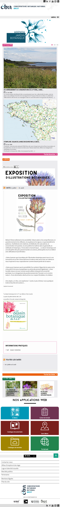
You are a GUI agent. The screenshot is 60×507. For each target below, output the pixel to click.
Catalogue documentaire (14, 432)
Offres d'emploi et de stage (10, 465)
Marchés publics (7, 471)
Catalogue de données (15, 447)
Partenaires (5, 475)
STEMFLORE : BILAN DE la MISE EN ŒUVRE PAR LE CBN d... (22, 142)
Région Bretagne (26, 500)
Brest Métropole (44, 500)
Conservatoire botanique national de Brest (30, 485)
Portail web (44, 449)
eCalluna (14, 418)
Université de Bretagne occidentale (16, 501)
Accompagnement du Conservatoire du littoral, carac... (23, 90)
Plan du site (5, 482)
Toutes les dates (49, 374)
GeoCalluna (44, 434)
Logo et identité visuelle (9, 468)
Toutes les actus (49, 154)
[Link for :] (29, 31)
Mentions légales (7, 479)
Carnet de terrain (44, 418)
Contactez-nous (7, 462)
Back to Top (55, 455)
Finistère (35, 500)
